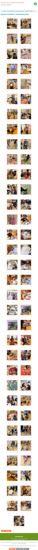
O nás (3, 11)
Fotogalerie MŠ (11, 11)
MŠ (6, 11)
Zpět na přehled (6, 531)
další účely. (24, 543)
